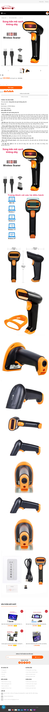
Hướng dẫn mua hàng (31, 670)
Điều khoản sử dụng (6, 681)
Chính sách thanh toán (31, 681)
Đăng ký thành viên (30, 676)
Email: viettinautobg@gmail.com (11, 699)
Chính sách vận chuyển (31, 683)
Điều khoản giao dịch (6, 683)
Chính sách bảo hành (31, 688)
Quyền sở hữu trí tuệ (6, 688)
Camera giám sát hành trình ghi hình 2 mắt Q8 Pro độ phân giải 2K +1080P (17, 643)
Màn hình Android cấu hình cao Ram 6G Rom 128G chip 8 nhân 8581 (16, 624)
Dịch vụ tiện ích (5, 686)
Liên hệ (3, 676)
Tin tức (3, 674)
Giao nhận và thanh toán (32, 672)
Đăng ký (46, 1)
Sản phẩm (4, 672)
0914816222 (10, 696)
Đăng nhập (41, 1)
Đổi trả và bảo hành (30, 674)
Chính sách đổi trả (30, 686)
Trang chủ (4, 670)
